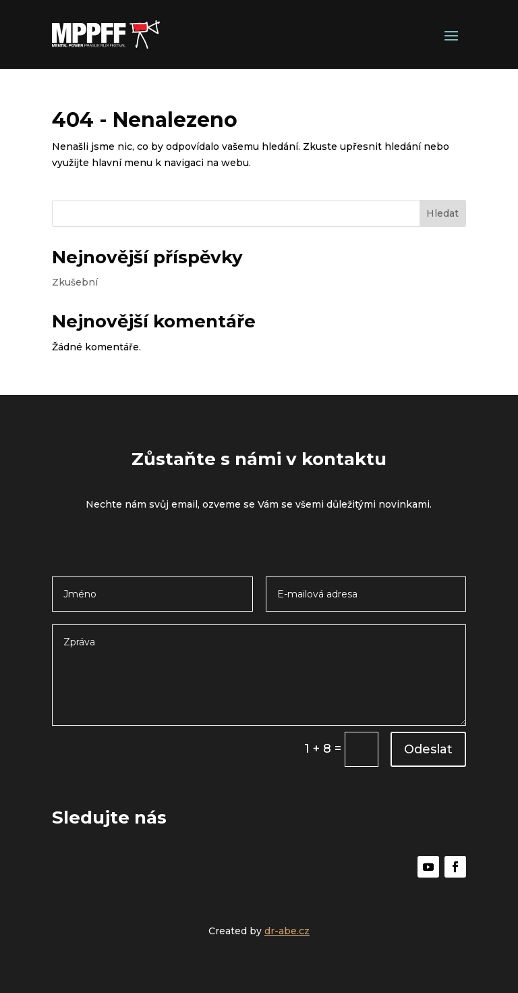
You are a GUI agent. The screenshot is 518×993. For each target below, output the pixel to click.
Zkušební (75, 282)
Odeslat (428, 749)
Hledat (442, 213)
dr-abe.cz (287, 931)
